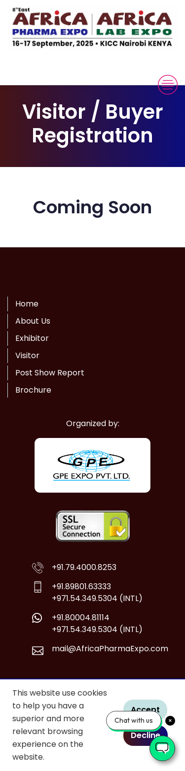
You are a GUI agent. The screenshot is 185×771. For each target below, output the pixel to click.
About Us (32, 321)
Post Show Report (49, 372)
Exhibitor (32, 338)
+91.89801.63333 (81, 586)
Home (26, 303)
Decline (145, 735)
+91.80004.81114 (81, 617)
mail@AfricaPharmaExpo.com (110, 648)
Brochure (33, 390)
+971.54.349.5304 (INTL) (97, 598)
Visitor (27, 355)
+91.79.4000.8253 (84, 567)
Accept (145, 709)
